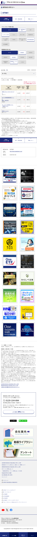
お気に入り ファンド (23, 535)
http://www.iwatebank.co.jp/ (16, 151)
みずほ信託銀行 (6, 496)
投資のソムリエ (5, 111)
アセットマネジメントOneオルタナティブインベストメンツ (15, 502)
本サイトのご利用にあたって (7, 468)
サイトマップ (4, 477)
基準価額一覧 (4, 535)
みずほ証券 (5, 498)
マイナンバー (5, 480)
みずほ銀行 (5, 494)
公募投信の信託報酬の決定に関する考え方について (10, 387)
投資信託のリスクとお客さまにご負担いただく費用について (13, 464)
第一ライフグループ (7, 492)
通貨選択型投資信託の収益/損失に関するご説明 (9, 385)
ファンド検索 (14, 535)
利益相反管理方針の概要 (6, 473)
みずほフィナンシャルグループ (9, 490)
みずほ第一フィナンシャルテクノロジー (11, 500)
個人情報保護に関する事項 (7, 474)
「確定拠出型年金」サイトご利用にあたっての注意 (12, 470)
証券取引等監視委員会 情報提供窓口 (10, 482)
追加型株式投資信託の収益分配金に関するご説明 (11, 462)
